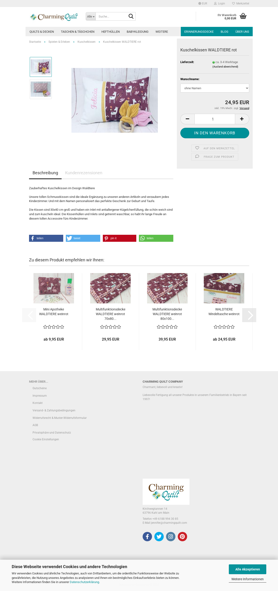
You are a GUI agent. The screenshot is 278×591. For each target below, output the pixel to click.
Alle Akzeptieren (247, 569)
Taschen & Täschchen (77, 31)
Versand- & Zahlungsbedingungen (54, 410)
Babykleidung (137, 31)
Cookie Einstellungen (46, 439)
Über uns (242, 31)
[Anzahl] (214, 119)
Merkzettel (240, 3)
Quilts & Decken (42, 31)
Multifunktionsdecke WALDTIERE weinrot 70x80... (110, 313)
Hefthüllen (110, 31)
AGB (35, 425)
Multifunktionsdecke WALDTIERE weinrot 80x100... (167, 313)
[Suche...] (91, 16)
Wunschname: (190, 79)
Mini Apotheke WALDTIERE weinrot (53, 311)
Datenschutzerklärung (84, 582)
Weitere (162, 31)
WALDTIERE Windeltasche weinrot (224, 311)
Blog (224, 31)
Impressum (40, 395)
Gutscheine (40, 388)
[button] (203, 3)
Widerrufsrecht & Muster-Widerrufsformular (60, 418)
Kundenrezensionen (83, 172)
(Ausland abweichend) (225, 66)
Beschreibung (45, 172)
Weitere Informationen (247, 579)
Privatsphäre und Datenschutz (52, 432)
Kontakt (38, 403)
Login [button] (219, 3)
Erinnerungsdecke (199, 31)
